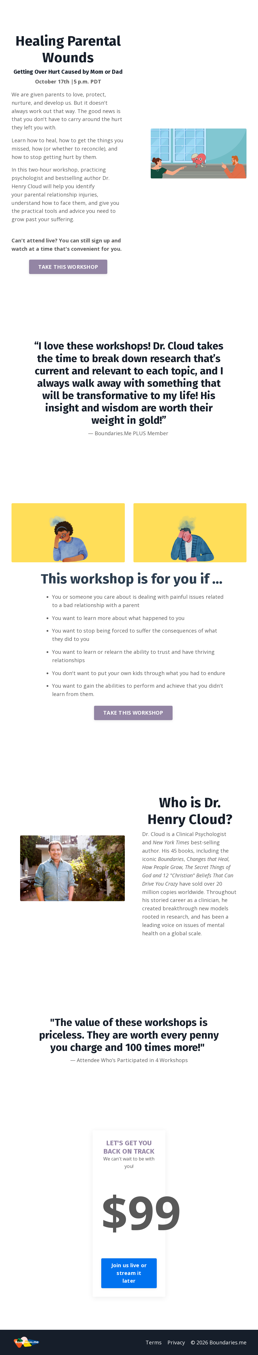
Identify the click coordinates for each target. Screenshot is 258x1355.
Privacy (176, 1342)
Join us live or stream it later (129, 1273)
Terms (154, 1342)
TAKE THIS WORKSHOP (68, 266)
